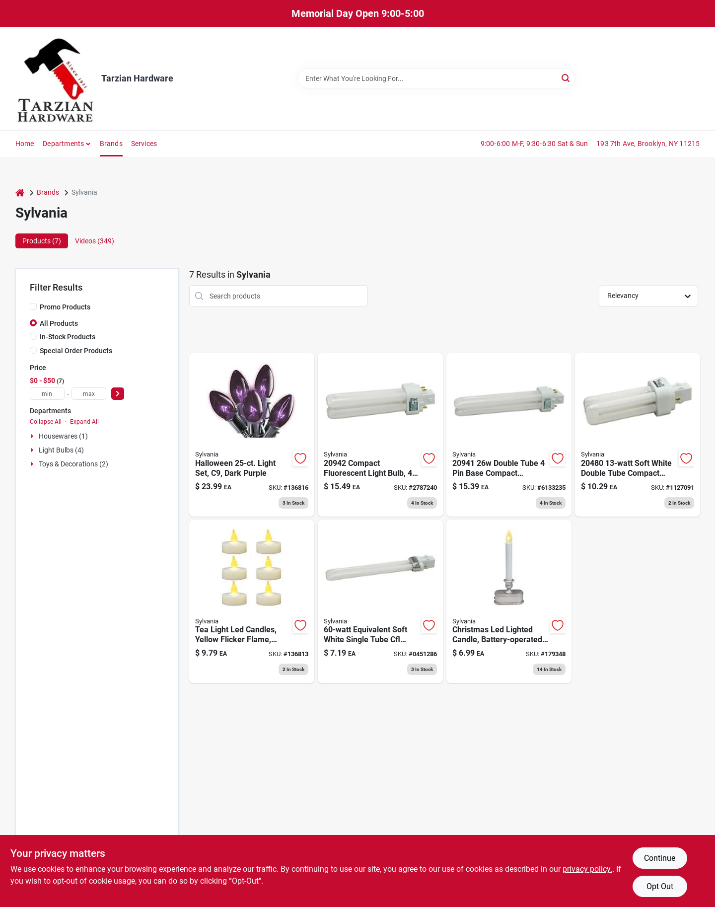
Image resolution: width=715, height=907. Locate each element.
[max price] (89, 393)
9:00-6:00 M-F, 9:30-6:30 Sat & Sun (534, 144)
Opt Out (659, 886)
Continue (659, 858)
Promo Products (65, 306)
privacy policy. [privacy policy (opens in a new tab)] (587, 869)
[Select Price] (117, 393)
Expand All (84, 421)
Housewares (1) (63, 436)
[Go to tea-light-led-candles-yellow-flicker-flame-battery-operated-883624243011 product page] (251, 601)
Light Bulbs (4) (61, 450)
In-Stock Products (67, 336)
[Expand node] (33, 436)
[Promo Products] (33, 306)
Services (144, 144)
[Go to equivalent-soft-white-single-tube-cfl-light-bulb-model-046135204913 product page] (380, 601)
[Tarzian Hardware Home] (54, 78)
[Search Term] (436, 78)
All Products (59, 323)
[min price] (47, 393)
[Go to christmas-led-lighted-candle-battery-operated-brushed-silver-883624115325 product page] (509, 601)
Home (24, 144)
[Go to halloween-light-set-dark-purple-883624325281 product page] (251, 435)
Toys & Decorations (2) (73, 464)
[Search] (566, 78)
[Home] (19, 192)
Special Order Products (76, 350)
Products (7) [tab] (41, 241)
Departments (63, 144)
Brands (111, 144)
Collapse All (46, 421)
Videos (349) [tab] (94, 241)
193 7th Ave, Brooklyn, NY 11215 (648, 144)
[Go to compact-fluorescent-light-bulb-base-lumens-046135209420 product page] (380, 435)
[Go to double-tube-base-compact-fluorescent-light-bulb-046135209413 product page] (509, 435)
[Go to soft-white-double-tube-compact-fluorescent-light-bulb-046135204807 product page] (637, 435)
